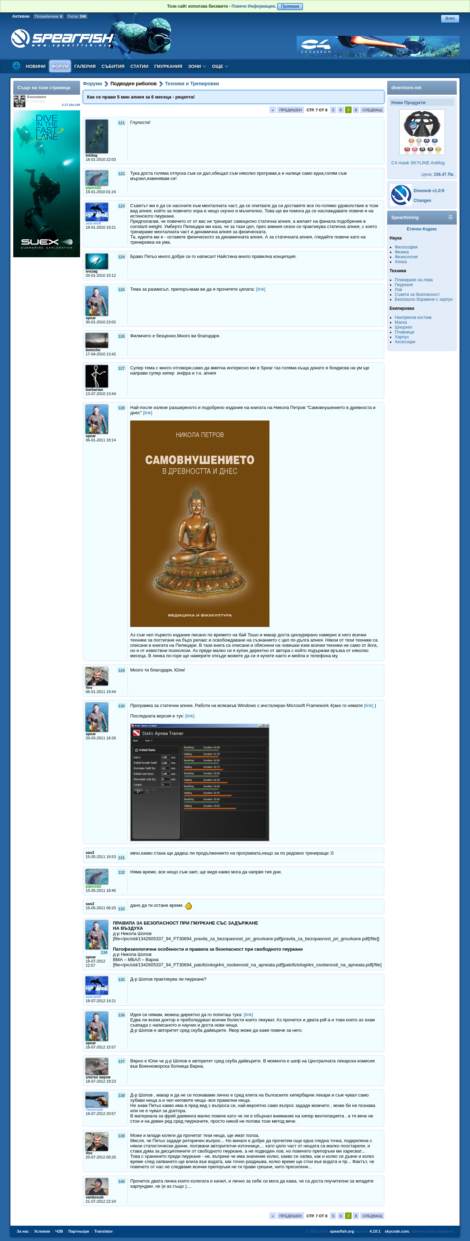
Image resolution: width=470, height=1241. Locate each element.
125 (121, 290)
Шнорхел (403, 327)
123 (121, 206)
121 (121, 123)
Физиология (406, 256)
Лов (398, 289)
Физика (402, 252)
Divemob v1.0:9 (429, 190)
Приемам (290, 6)
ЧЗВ (59, 1231)
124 (121, 257)
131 (121, 858)
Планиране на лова (414, 279)
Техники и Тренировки (192, 83)
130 (121, 706)
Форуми (92, 83)
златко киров (98, 1077)
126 (121, 336)
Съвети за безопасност (417, 294)
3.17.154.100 (71, 105)
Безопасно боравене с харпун (424, 299)
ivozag (91, 271)
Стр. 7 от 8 (316, 110)
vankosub (94, 1197)
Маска (401, 322)
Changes (422, 200)
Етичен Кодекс (422, 229)
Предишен (290, 110)
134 (104, 952)
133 (121, 909)
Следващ (372, 110)
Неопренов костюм (413, 317)
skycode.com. (397, 1231)
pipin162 (93, 188)
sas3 (90, 852)
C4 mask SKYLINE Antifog (418, 162)
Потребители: (48, 16)
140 (121, 1181)
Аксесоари (405, 341)
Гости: (77, 16)
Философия (406, 247)
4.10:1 (375, 1231)
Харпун (402, 337)
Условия (42, 1231)
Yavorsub (94, 1109)
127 (121, 368)
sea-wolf (93, 223)
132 (121, 872)
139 (121, 1136)
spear (91, 318)
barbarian (94, 389)
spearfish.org (342, 1231)
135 (121, 979)
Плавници (404, 332)
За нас (23, 1231)
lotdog (91, 155)
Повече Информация (253, 6)
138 (121, 1095)
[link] (261, 289)
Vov (89, 687)
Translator (103, 1231)
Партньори (78, 1231)
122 (121, 174)
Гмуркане (404, 284)
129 (121, 670)
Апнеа (401, 261)
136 (121, 1015)
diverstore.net (406, 87)
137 (121, 1061)
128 (121, 408)
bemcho (93, 350)
